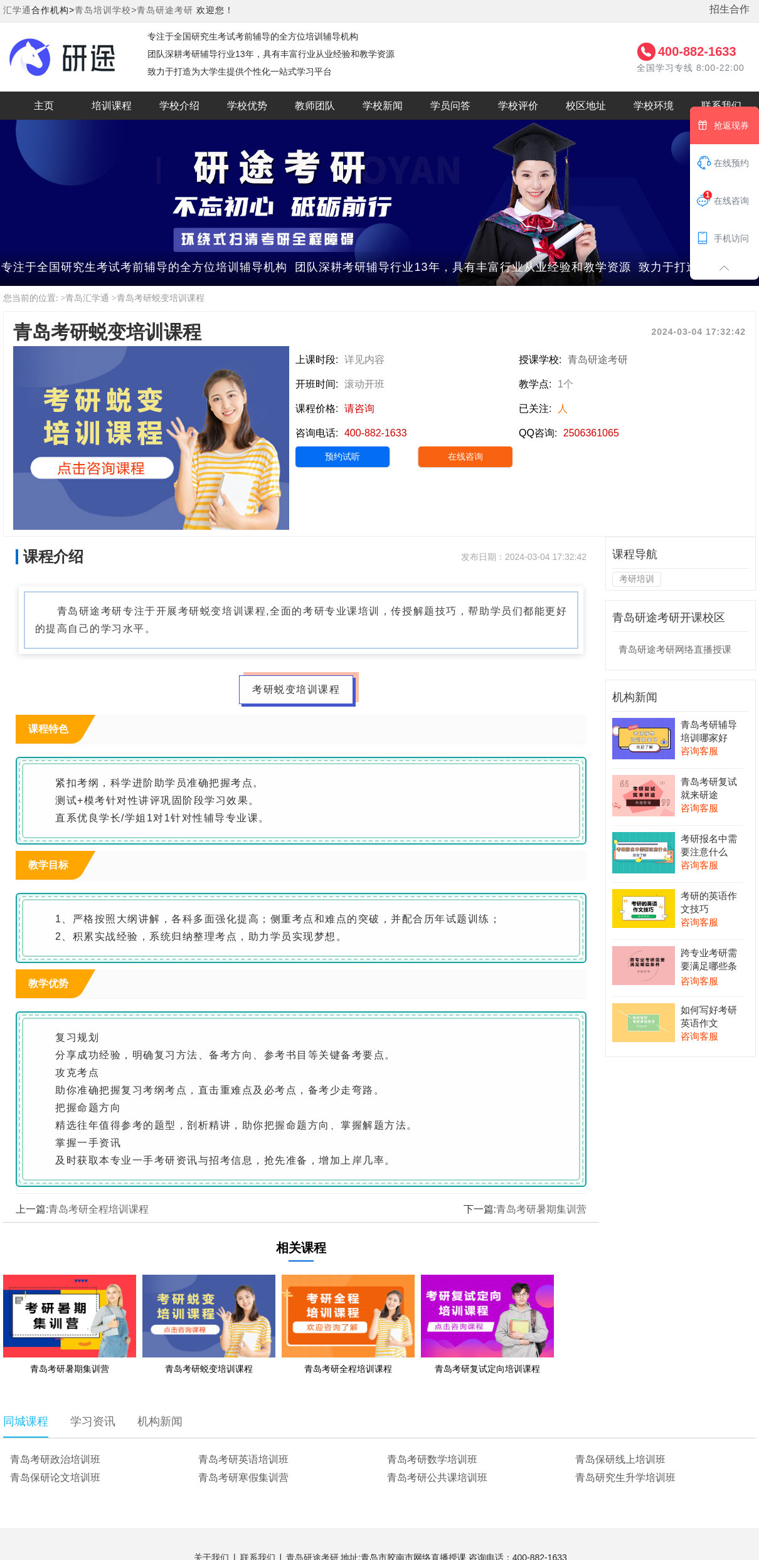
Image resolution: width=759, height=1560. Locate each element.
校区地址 (586, 105)
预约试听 (342, 456)
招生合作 (729, 9)
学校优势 (247, 105)
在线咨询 (465, 456)
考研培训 (636, 579)
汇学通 (17, 10)
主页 (44, 105)
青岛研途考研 (165, 10)
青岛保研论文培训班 (55, 1477)
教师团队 (315, 105)
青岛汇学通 (87, 298)
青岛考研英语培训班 (243, 1459)
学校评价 (518, 105)
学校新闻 (383, 105)
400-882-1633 (697, 51)
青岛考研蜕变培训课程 (160, 298)
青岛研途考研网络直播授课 (674, 649)
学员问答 (450, 105)
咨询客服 (699, 751)
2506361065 (591, 433)
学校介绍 (179, 105)
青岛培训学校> (106, 10)
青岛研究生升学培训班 (625, 1477)
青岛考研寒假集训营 (243, 1477)
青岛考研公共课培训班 (437, 1477)
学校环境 (654, 105)
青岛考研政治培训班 (55, 1459)
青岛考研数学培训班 (432, 1459)
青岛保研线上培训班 (620, 1459)
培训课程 (112, 105)
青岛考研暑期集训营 (541, 1209)
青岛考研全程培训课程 (98, 1209)
